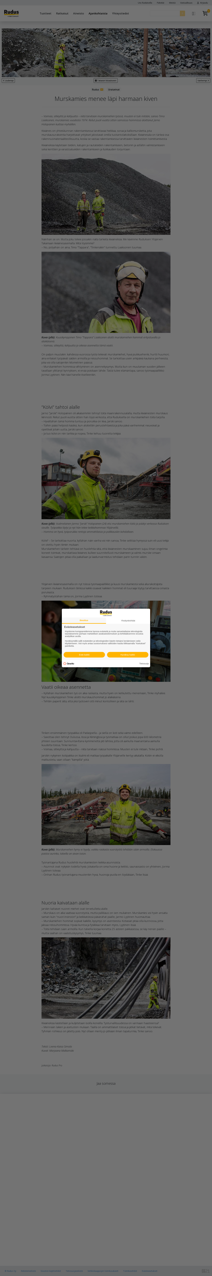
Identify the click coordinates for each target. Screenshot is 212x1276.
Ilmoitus (84, 620)
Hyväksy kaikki (127, 654)
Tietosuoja (144, 663)
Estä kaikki (84, 654)
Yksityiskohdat (128, 620)
